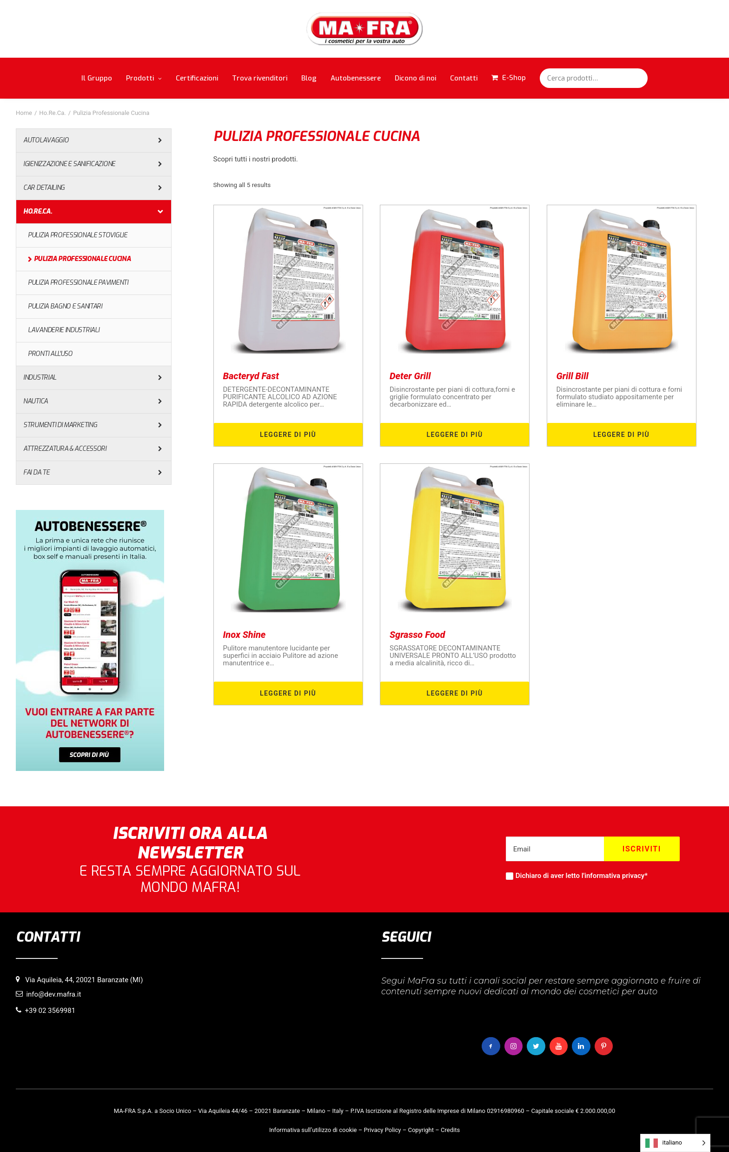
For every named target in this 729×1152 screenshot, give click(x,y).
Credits (450, 1129)
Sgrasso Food (417, 634)
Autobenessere (356, 78)
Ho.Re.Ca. (52, 112)
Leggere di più (288, 434)
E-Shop (514, 77)
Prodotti (144, 78)
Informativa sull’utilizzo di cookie (313, 1129)
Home (24, 112)
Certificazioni (197, 78)
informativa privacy (614, 875)
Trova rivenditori (259, 78)
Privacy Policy (382, 1129)
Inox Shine (244, 634)
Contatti (463, 78)
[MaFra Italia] (364, 29)
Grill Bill (573, 376)
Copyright (421, 1129)
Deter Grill (410, 376)
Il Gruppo (96, 78)
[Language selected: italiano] (675, 1143)
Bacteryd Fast (251, 376)
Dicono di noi (415, 78)
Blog (309, 78)
